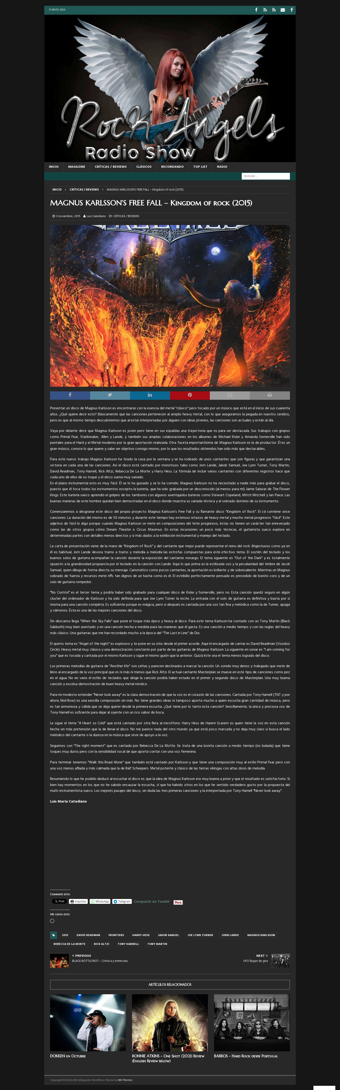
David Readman (88, 934)
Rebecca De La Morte (69, 943)
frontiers (116, 934)
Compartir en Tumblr (152, 900)
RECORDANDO (172, 166)
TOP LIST (200, 166)
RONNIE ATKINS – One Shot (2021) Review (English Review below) (168, 1058)
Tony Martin (157, 943)
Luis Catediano (96, 215)
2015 (65, 934)
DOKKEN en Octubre (68, 1055)
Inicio (54, 166)
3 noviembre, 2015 (68, 215)
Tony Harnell (128, 943)
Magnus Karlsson (261, 934)
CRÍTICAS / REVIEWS (111, 166)
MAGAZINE (76, 166)
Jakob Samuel (168, 934)
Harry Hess (141, 934)
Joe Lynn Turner (200, 934)
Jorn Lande (230, 934)
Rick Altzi (101, 943)
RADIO (222, 166)
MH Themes (125, 1079)
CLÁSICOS (144, 166)
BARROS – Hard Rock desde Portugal (246, 1055)
